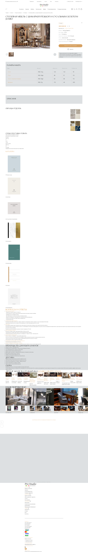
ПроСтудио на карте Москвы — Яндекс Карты (43, 482)
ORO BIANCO (9, 241)
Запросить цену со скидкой (70, 46)
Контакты (56, 1)
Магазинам (28, 501)
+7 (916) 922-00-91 (29, 538)
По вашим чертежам (62, 9)
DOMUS (8, 285)
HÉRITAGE (8, 197)
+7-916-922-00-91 (35, 333)
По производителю (52, 9)
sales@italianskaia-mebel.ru (27, 332)
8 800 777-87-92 (28, 535)
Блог (51, 1)
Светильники (38, 9)
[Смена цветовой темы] (74, 9)
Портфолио (32, 1)
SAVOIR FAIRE (9, 263)
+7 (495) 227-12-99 (29, 537)
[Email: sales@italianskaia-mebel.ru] (72, 9)
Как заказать (39, 1)
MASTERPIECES (9, 307)
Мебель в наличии (29, 488)
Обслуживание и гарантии (30, 496)
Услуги (46, 1)
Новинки (27, 9)
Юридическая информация (30, 504)
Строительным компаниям (30, 502)
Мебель (32, 9)
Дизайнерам (28, 503)
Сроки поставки (28, 494)
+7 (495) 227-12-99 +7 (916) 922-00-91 (74, 1)
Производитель (66, 28)
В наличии (21, 9)
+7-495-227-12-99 (29, 333)
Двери (44, 9)
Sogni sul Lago (9, 175)
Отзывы (27, 508)
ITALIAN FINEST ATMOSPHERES (12, 219)
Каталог (8, 9)
